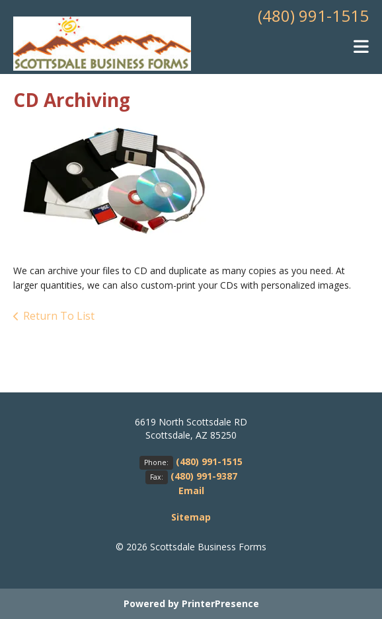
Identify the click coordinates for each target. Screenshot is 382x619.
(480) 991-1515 (313, 15)
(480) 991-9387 (204, 476)
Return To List (59, 316)
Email (191, 490)
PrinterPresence (220, 603)
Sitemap (191, 517)
